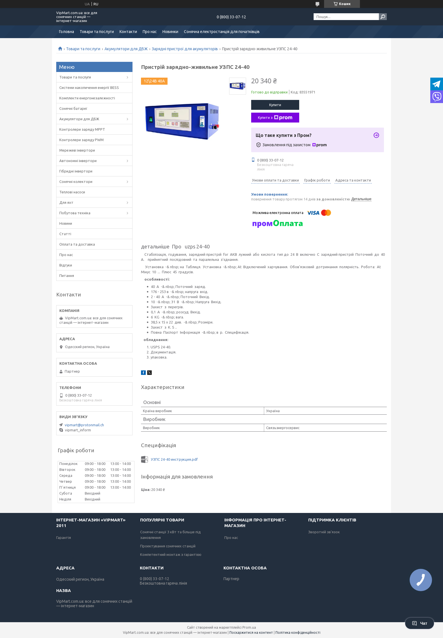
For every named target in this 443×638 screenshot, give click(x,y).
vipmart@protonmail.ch (84, 425)
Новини (65, 223)
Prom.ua (249, 627)
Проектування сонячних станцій (168, 546)
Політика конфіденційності (297, 632)
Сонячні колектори (75, 181)
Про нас (150, 31)
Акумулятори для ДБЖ (126, 49)
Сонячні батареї (73, 108)
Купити (275, 105)
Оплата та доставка (77, 244)
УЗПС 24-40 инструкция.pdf (174, 459)
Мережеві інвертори (77, 150)
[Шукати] (383, 16)
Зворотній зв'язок (324, 532)
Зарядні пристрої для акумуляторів (185, 49)
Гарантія (63, 537)
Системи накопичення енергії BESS (89, 87)
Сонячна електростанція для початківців (222, 31)
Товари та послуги (97, 31)
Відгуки (65, 265)
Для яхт (66, 202)
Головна (66, 31)
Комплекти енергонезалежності (87, 98)
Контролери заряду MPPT (82, 129)
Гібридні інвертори (75, 171)
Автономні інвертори (78, 161)
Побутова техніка (74, 213)
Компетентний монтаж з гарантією (170, 554)
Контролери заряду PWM (81, 140)
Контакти (128, 31)
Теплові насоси (72, 192)
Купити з (275, 117)
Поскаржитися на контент (251, 632)
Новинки (170, 31)
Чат (419, 623)
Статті (65, 234)
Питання (66, 276)
